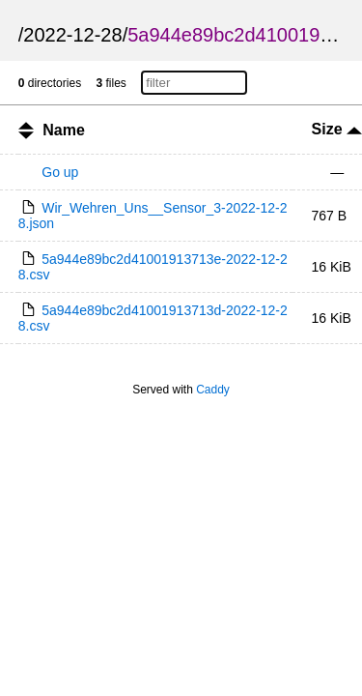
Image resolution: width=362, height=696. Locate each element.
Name (63, 130)
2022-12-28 (72, 34)
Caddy (213, 389)
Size (337, 129)
